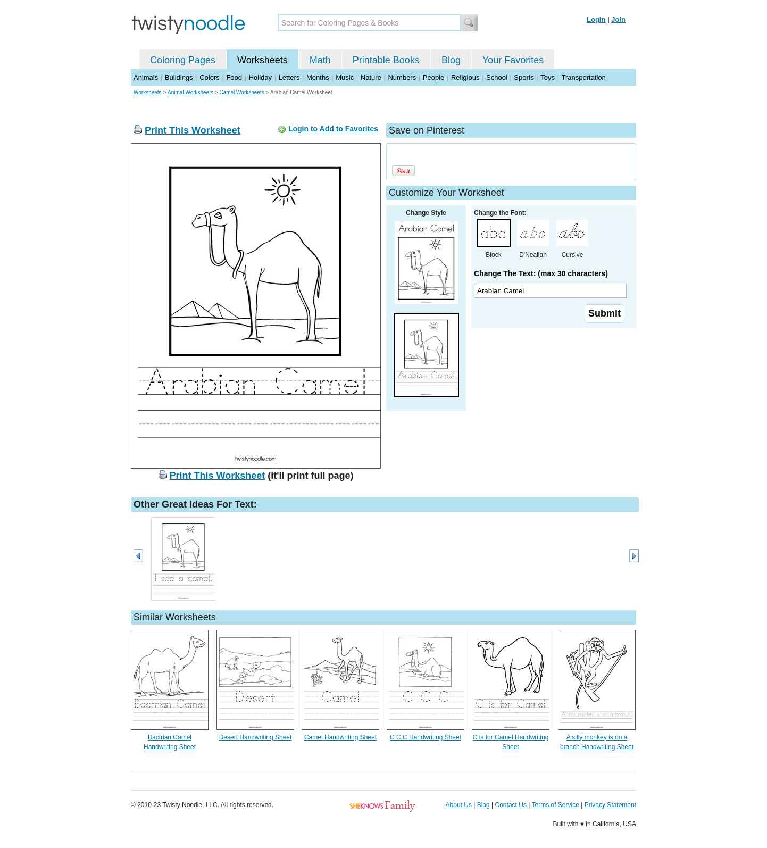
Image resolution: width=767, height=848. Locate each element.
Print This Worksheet (192, 130)
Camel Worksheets (241, 92)
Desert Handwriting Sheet (255, 737)
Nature (371, 77)
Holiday (260, 77)
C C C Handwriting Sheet (425, 737)
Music (345, 77)
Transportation (583, 77)
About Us (459, 805)
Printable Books (386, 60)
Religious (465, 77)
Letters (289, 77)
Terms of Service (555, 805)
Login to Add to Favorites (333, 128)
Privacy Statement (610, 805)
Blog (451, 60)
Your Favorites (513, 60)
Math (320, 60)
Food (234, 77)
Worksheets (262, 60)
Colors (209, 77)
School (496, 77)
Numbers (402, 77)
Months (317, 77)
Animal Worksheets (190, 92)
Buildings (179, 77)
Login (596, 19)
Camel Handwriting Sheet (340, 737)
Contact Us (511, 805)
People (433, 77)
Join (618, 19)
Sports (524, 77)
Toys (547, 77)
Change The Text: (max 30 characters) (541, 273)
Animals (146, 77)
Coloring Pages (182, 60)
